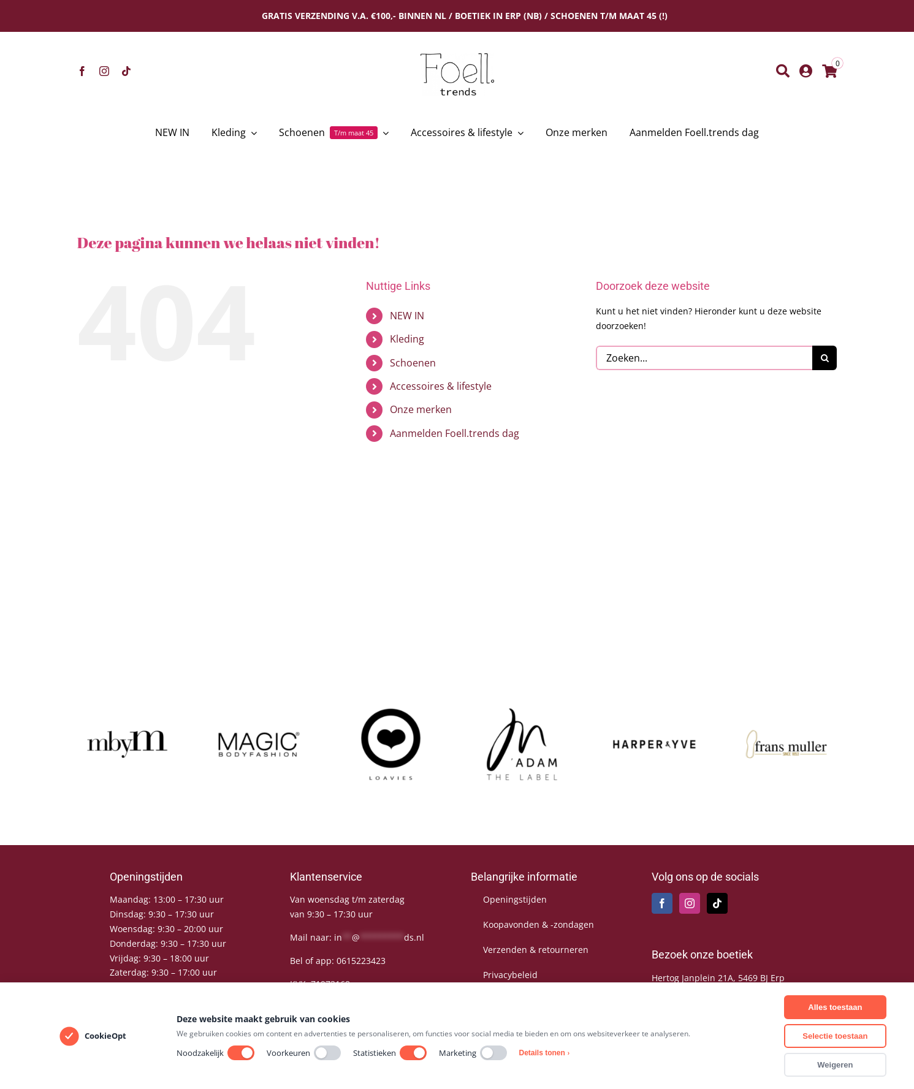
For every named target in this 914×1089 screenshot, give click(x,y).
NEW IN (407, 315)
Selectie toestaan (834, 1036)
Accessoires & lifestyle (441, 386)
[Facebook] (662, 903)
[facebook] (82, 71)
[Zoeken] (783, 71)
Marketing (473, 1052)
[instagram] (104, 71)
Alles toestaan (835, 1007)
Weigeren (835, 1064)
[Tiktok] (717, 903)
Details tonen (544, 1053)
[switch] (240, 1052)
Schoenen (413, 363)
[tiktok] (126, 71)
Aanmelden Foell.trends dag (454, 433)
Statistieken (390, 1052)
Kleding (407, 339)
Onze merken (421, 409)
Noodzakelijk (215, 1052)
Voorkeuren (304, 1052)
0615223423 (361, 960)
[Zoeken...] (704, 358)
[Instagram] (689, 903)
